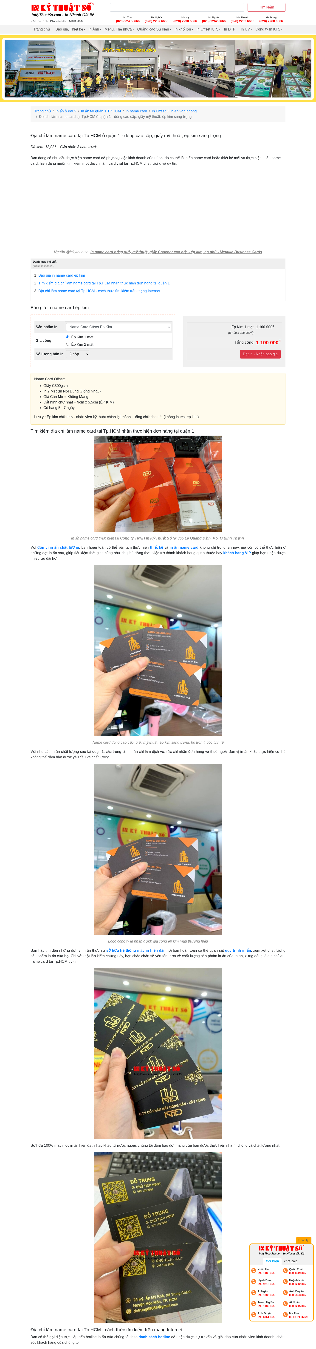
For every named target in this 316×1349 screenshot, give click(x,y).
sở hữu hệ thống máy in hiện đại (135, 950)
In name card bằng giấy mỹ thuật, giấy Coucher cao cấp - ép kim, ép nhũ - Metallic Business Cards (176, 252)
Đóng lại (304, 1240)
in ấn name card (184, 547)
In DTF (229, 29)
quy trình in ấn (238, 950)
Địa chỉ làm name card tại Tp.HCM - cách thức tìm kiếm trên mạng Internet (97, 291)
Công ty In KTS (267, 29)
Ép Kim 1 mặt (79, 337)
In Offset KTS (208, 29)
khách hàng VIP (237, 553)
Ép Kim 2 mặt (79, 344)
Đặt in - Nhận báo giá (260, 354)
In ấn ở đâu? (66, 111)
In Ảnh (94, 29)
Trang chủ (41, 29)
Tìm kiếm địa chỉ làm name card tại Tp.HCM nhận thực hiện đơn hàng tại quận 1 (102, 283)
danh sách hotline (154, 1337)
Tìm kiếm (266, 7)
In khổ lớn (183, 29)
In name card (136, 111)
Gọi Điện (272, 1261)
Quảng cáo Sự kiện (153, 29)
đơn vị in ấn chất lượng (58, 547)
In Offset (159, 111)
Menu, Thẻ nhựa (118, 29)
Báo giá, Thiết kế (69, 29)
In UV (245, 29)
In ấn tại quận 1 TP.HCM (101, 111)
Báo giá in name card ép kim (59, 275)
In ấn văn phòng (183, 111)
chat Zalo (290, 1261)
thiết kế (156, 547)
